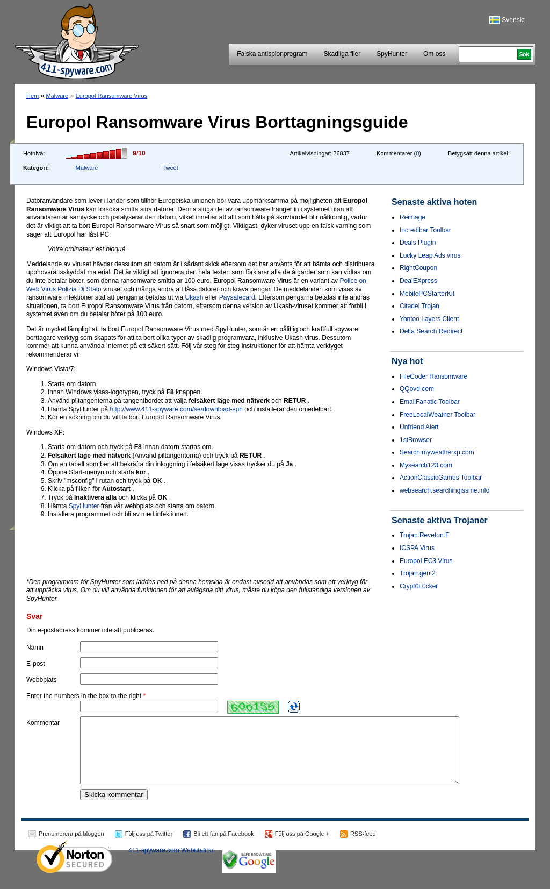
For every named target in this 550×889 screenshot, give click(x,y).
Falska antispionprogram (272, 54)
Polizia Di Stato (79, 289)
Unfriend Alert (419, 427)
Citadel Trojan (419, 306)
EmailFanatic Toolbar (430, 402)
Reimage (412, 217)
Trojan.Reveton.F (424, 535)
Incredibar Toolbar (425, 230)
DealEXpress (418, 281)
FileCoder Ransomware (433, 376)
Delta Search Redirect (431, 331)
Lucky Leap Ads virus (430, 255)
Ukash (194, 297)
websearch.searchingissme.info (444, 490)
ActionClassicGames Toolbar (441, 477)
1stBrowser (416, 440)
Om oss (434, 54)
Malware (57, 96)
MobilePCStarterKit (427, 293)
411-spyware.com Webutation (171, 863)
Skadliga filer (342, 54)
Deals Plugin (418, 242)
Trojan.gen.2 (418, 573)
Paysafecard (237, 297)
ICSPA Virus (417, 548)
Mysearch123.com (426, 465)
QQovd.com (417, 389)
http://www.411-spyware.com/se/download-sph (176, 409)
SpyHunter (392, 54)
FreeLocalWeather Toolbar (437, 414)
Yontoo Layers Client (429, 319)
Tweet (170, 168)
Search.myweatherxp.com (437, 452)
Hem (32, 96)
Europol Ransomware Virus (112, 96)
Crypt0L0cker (419, 586)
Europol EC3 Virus (426, 561)
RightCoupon (418, 268)
